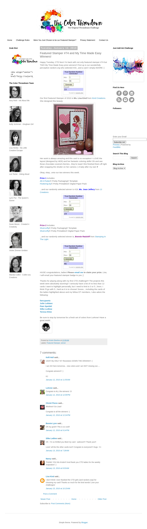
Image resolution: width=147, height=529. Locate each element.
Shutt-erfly (44, 228)
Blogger (84, 522)
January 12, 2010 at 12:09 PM (58, 395)
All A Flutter (45, 181)
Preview (116, 145)
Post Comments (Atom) (60, 503)
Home (9, 40)
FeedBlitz (116, 147)
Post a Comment (50, 494)
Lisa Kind (50, 476)
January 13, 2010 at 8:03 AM (57, 468)
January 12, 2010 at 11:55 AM (58, 380)
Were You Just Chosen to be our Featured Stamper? (54, 40)
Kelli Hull (50, 357)
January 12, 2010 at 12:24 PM (58, 415)
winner (63, 343)
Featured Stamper (53, 343)
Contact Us (103, 40)
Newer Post (45, 499)
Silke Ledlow (46, 309)
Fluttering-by (45, 184)
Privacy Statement (87, 40)
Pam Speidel (46, 306)
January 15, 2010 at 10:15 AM (58, 488)
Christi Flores (52, 403)
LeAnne (49, 388)
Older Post (102, 499)
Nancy (48, 459)
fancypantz (45, 300)
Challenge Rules (23, 40)
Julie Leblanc (46, 303)
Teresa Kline (46, 312)
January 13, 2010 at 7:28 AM (57, 451)
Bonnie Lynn (51, 423)
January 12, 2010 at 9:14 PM (57, 430)
